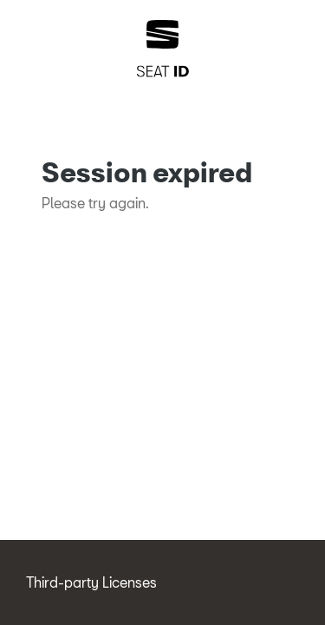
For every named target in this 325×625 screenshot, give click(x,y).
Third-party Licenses (91, 582)
